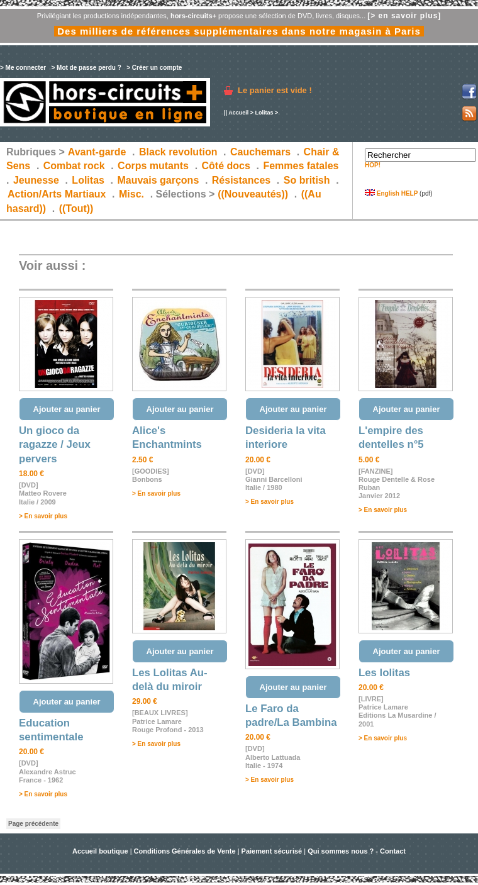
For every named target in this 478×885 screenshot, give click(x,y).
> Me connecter (23, 67)
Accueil (238, 112)
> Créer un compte (154, 67)
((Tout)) (76, 208)
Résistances (241, 180)
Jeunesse (36, 180)
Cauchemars (260, 152)
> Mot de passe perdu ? (86, 67)
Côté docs (226, 165)
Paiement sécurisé (272, 851)
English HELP (391, 193)
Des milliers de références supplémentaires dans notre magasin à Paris (239, 31)
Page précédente (33, 823)
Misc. (131, 194)
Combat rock (74, 165)
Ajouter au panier (67, 409)
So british (307, 180)
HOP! (373, 165)
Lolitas (264, 112)
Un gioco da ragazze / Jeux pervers (55, 445)
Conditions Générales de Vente (185, 851)
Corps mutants (154, 165)
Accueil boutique (101, 851)
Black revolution (178, 152)
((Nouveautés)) (253, 194)
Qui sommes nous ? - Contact (357, 851)
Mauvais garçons (158, 180)
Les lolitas (384, 673)
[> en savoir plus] (404, 15)
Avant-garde (97, 152)
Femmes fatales (300, 165)
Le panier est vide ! (275, 90)
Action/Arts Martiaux (57, 194)
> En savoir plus (43, 516)
